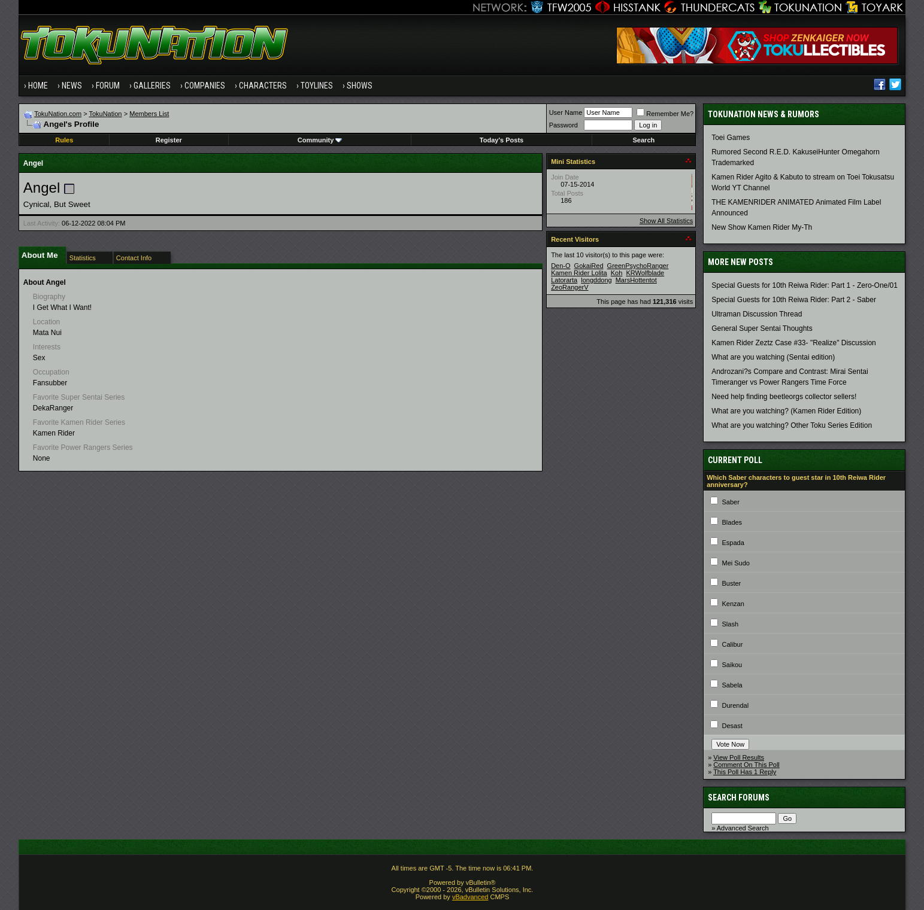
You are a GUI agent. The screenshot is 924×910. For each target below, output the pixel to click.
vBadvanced (470, 896)
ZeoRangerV (569, 287)
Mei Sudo (735, 563)
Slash (730, 624)
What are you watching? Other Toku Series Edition (791, 425)
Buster (731, 583)
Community (320, 140)
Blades (732, 522)
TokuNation (105, 113)
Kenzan (733, 603)
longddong (596, 280)
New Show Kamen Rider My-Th (761, 227)
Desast (732, 725)
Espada (733, 542)
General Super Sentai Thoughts (762, 328)
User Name (566, 112)
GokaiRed (589, 265)
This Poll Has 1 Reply (744, 771)
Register (169, 140)
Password (563, 125)
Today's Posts (501, 140)
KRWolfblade (645, 272)
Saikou (732, 664)
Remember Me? (665, 113)
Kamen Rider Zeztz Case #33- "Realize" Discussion (793, 343)
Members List (149, 113)
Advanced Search (743, 828)
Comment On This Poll (746, 764)
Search (644, 140)
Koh (617, 272)
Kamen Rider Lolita (579, 272)
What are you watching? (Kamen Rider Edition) (786, 411)
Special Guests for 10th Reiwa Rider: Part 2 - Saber (793, 300)
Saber (730, 502)
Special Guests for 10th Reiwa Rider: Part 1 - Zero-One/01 (804, 285)
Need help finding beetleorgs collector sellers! (783, 396)
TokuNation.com (57, 113)
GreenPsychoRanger (638, 265)
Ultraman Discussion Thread (756, 314)
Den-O (560, 265)
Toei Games (730, 137)
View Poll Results (738, 757)
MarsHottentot (636, 280)
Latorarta (564, 280)
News (72, 85)
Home (38, 85)
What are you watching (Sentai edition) (773, 357)
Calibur (732, 644)
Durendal (735, 705)
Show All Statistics (666, 220)
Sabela (732, 685)
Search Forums (739, 797)
